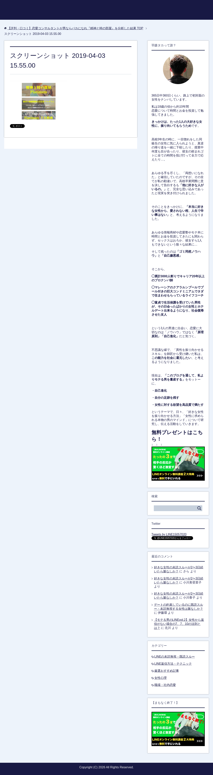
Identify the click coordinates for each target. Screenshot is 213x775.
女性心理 (160, 677)
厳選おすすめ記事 (166, 670)
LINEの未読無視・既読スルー (174, 656)
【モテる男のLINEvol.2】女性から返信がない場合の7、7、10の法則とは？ (179, 623)
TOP (75, 28)
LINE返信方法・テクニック (173, 663)
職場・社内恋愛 (165, 685)
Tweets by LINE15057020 (169, 534)
